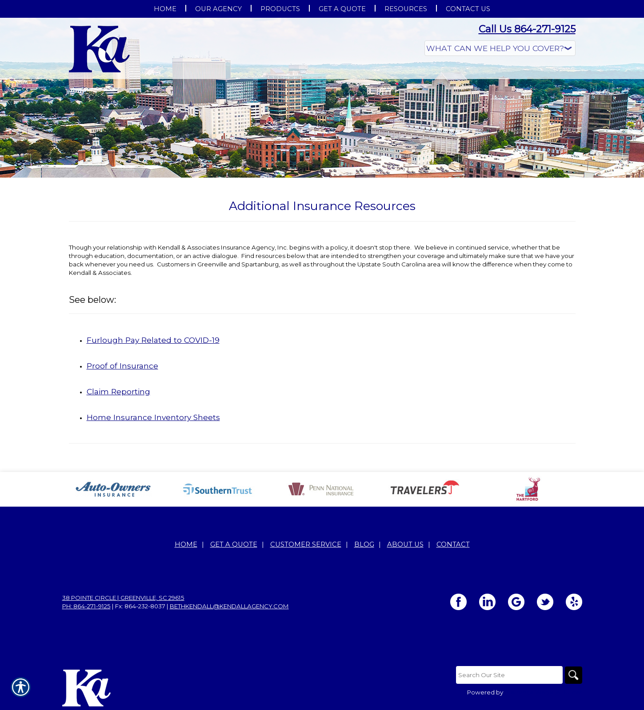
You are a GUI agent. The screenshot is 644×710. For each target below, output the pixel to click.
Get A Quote (233, 544)
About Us (405, 544)
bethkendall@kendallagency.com (229, 606)
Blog (364, 544)
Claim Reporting (118, 391)
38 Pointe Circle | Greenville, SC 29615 (123, 597)
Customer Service (305, 544)
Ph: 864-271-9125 (86, 606)
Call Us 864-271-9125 (527, 29)
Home (186, 544)
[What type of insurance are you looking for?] (500, 48)
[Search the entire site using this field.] (509, 675)
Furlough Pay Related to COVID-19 (153, 340)
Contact (453, 544)
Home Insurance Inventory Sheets (153, 417)
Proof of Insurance (122, 365)
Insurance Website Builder (543, 692)
